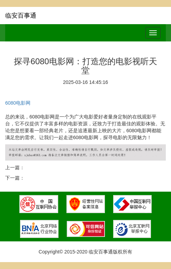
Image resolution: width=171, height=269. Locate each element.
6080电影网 (17, 103)
